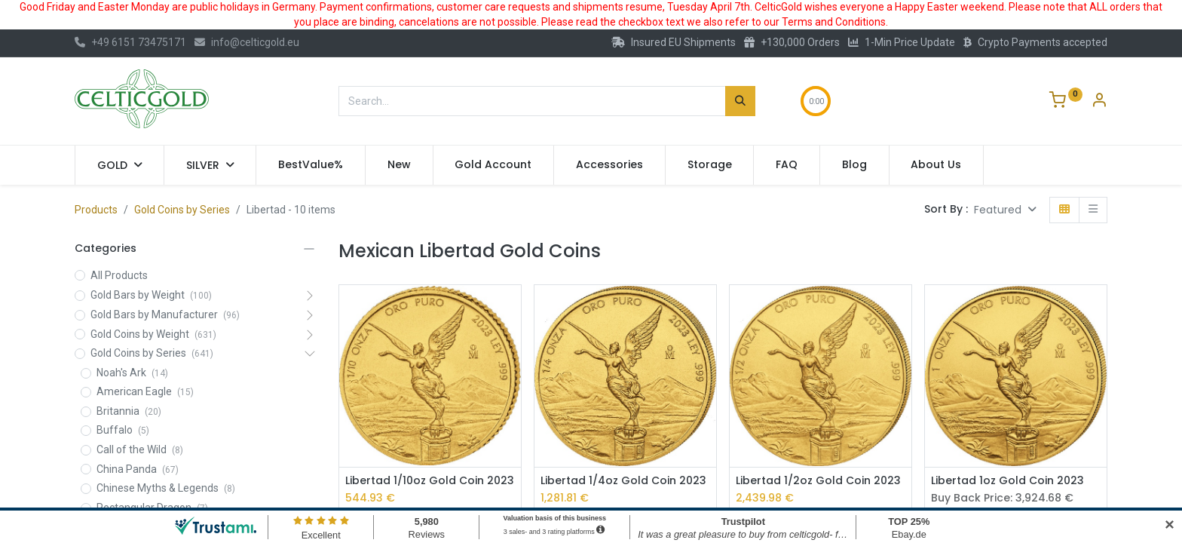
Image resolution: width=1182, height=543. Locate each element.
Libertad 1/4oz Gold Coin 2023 (623, 481)
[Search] (740, 101)
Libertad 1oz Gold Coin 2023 (1007, 481)
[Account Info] (1099, 102)
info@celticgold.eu (246, 42)
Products (96, 210)
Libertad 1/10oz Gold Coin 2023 (429, 481)
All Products (119, 275)
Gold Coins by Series (182, 210)
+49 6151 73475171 (130, 42)
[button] (1005, 210)
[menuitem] (310, 165)
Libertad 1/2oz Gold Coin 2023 (818, 481)
